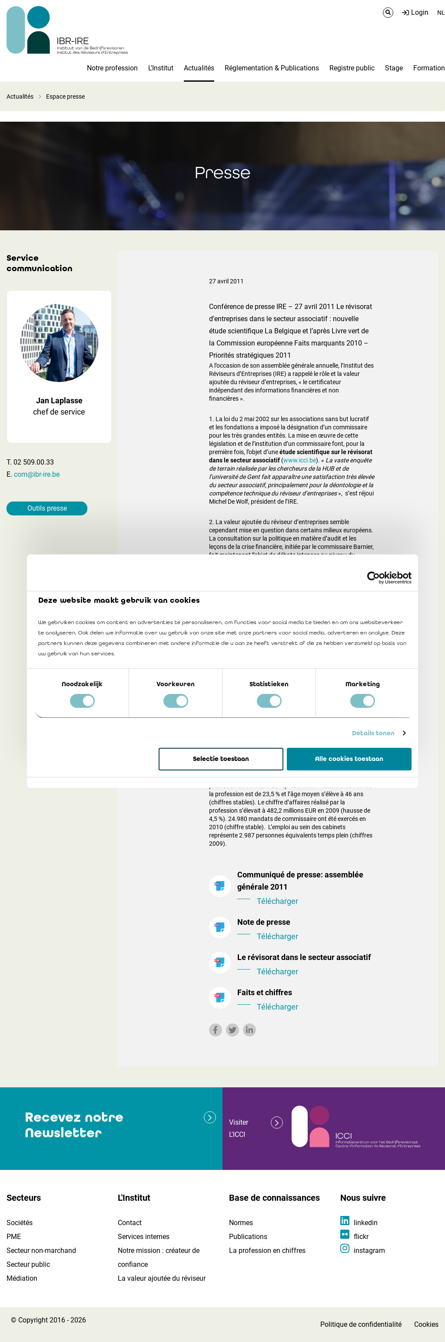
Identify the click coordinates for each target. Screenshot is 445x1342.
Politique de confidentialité (361, 1324)
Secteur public (28, 1264)
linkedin (366, 1223)
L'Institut (160, 68)
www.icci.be (299, 460)
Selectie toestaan (221, 759)
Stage (394, 68)
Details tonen (373, 733)
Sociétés (20, 1223)
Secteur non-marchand (41, 1250)
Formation (429, 68)
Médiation (22, 1278)
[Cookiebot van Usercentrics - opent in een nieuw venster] (373, 578)
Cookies (426, 1324)
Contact (130, 1223)
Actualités (199, 68)
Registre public (352, 68)
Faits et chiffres (306, 1000)
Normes (241, 1223)
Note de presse (306, 930)
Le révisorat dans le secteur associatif (306, 965)
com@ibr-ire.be (37, 474)
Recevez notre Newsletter (74, 1125)
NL (441, 12)
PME (14, 1236)
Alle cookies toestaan (349, 759)
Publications (248, 1236)
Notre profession (112, 68)
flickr (361, 1236)
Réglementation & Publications (272, 68)
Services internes (143, 1236)
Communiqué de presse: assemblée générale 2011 (306, 888)
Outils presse (47, 508)
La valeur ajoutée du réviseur (162, 1278)
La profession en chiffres (267, 1250)
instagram (369, 1250)
